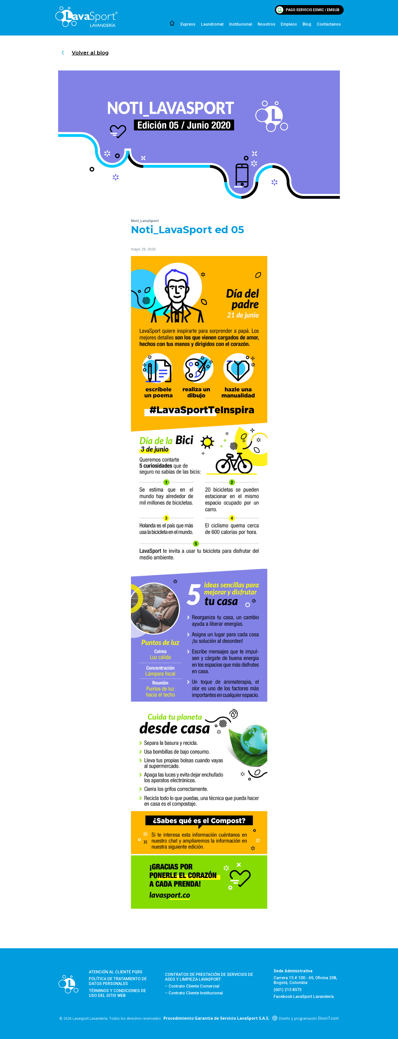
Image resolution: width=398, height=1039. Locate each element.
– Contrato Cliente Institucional (194, 993)
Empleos (289, 24)
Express (187, 24)
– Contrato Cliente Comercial (192, 986)
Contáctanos (329, 24)
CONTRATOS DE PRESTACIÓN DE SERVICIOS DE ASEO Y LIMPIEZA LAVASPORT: (209, 977)
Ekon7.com (328, 1018)
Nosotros (266, 24)
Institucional (240, 24)
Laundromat (212, 24)
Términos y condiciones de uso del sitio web (117, 993)
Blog (307, 24)
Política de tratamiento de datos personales (118, 981)
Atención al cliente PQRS (115, 972)
